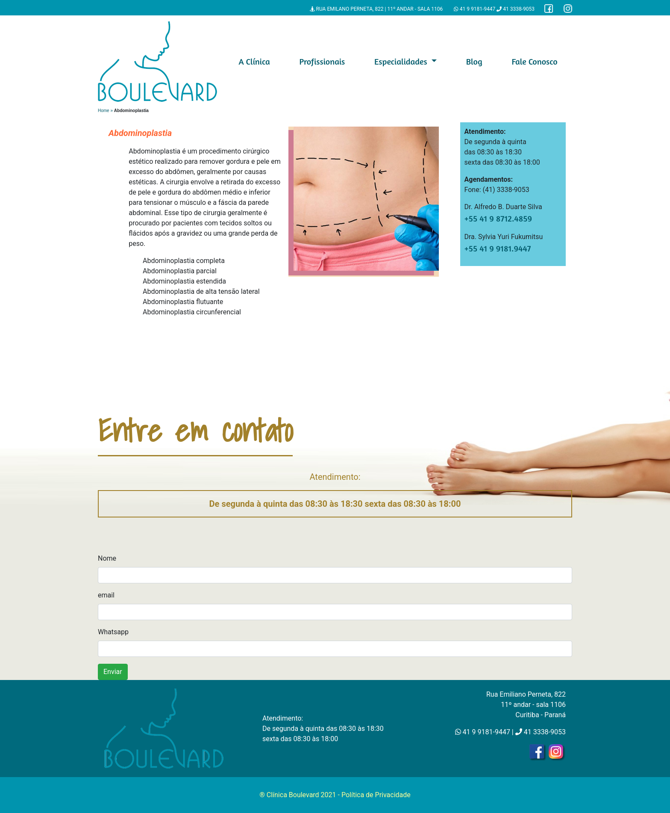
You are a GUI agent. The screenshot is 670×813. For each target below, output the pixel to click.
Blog (474, 61)
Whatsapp (113, 632)
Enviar (112, 672)
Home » (106, 110)
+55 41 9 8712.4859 (498, 218)
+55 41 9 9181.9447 (497, 248)
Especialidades (401, 61)
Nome (107, 558)
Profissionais (322, 61)
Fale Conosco (534, 61)
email (106, 595)
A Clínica (254, 61)
